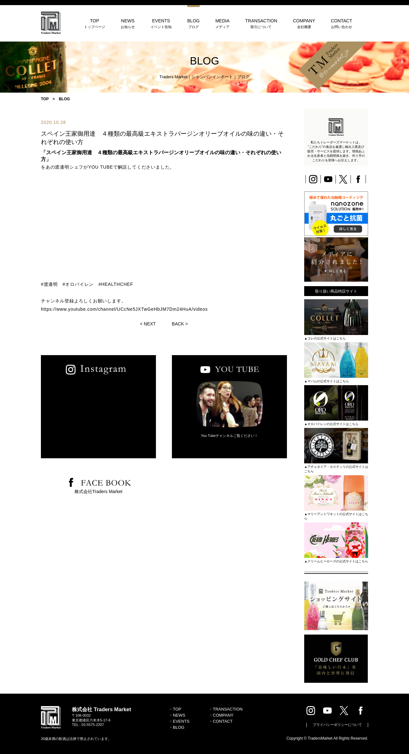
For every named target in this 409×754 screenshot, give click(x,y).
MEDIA (222, 23)
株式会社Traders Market (98, 491)
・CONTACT (221, 721)
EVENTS (161, 23)
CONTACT (341, 23)
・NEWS (177, 715)
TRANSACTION (261, 23)
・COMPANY (221, 715)
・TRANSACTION (226, 709)
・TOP (175, 709)
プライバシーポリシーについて (337, 725)
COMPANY (304, 23)
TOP (94, 23)
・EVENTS (179, 721)
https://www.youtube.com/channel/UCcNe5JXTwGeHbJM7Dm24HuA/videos (124, 309)
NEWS (128, 23)
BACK (178, 323)
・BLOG (176, 727)
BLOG (193, 23)
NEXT (150, 323)
